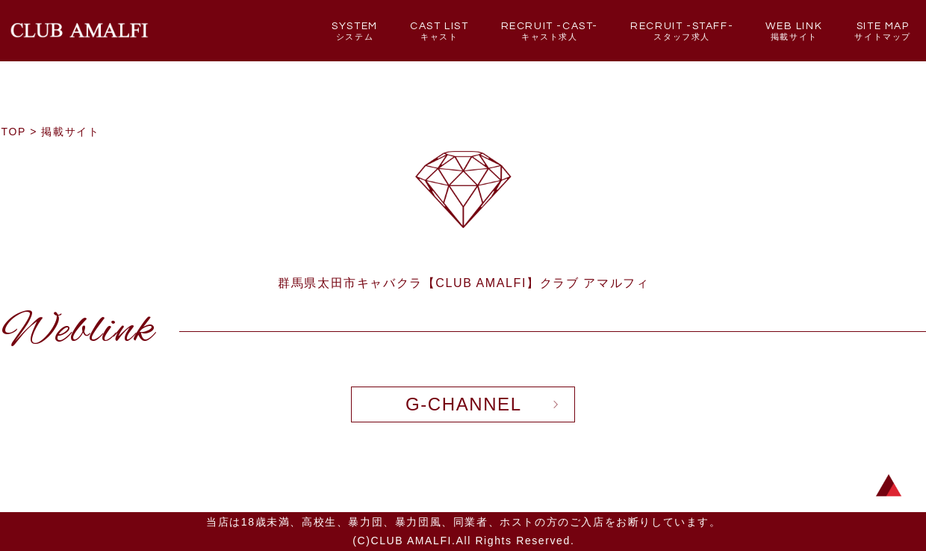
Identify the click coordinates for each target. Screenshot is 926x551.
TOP (13, 132)
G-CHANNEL (463, 404)
